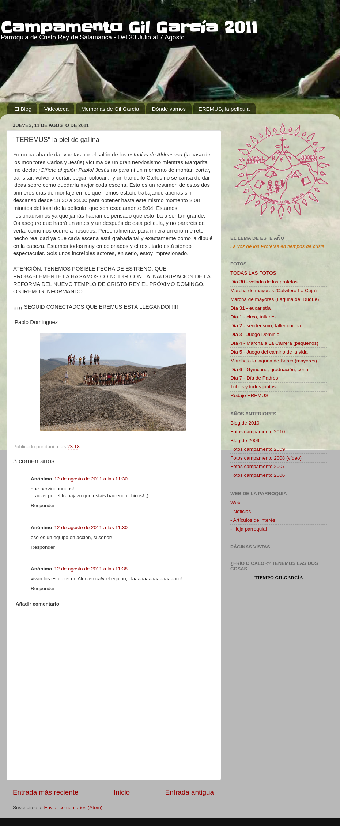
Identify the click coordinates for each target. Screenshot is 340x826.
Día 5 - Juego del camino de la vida (269, 352)
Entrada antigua (189, 792)
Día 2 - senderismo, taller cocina (265, 325)
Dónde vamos (169, 109)
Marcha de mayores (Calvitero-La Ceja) (273, 290)
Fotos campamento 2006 (257, 475)
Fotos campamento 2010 (257, 431)
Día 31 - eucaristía (250, 308)
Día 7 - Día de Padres (254, 378)
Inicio (122, 792)
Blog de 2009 (245, 440)
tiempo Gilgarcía (278, 577)
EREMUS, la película (224, 109)
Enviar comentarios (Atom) (73, 807)
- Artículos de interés (252, 520)
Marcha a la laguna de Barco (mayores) (273, 360)
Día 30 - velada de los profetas (264, 281)
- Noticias (240, 511)
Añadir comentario (37, 604)
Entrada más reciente (46, 792)
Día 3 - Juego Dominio (254, 334)
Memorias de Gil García (110, 109)
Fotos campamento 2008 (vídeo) (266, 458)
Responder (43, 505)
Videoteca (56, 109)
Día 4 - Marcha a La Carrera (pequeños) (274, 343)
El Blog (23, 109)
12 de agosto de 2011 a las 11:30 (91, 479)
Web (235, 502)
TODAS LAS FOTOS (253, 273)
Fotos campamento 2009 (257, 449)
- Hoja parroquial (248, 529)
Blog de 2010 (245, 423)
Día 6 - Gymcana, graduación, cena (269, 369)
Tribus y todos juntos (253, 386)
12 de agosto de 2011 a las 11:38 (91, 569)
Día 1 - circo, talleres (253, 317)
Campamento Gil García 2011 (129, 27)
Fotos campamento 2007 (257, 466)
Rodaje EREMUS (249, 395)
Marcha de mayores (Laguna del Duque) (274, 299)
